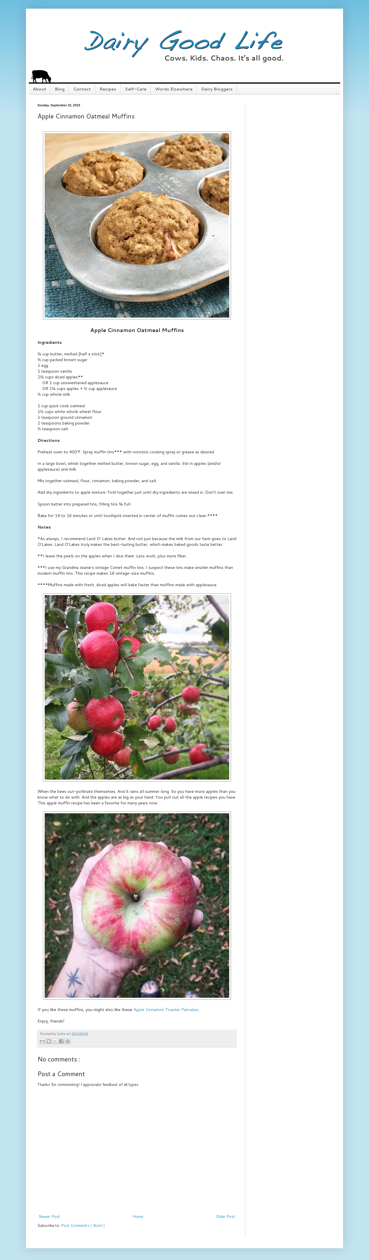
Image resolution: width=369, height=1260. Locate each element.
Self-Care (135, 89)
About (39, 89)
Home (138, 1216)
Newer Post (49, 1216)
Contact (82, 89)
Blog (60, 89)
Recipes (107, 89)
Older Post (225, 1216)
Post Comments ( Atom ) (83, 1225)
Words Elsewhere (174, 89)
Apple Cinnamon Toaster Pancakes (166, 1009)
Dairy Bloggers (217, 89)
